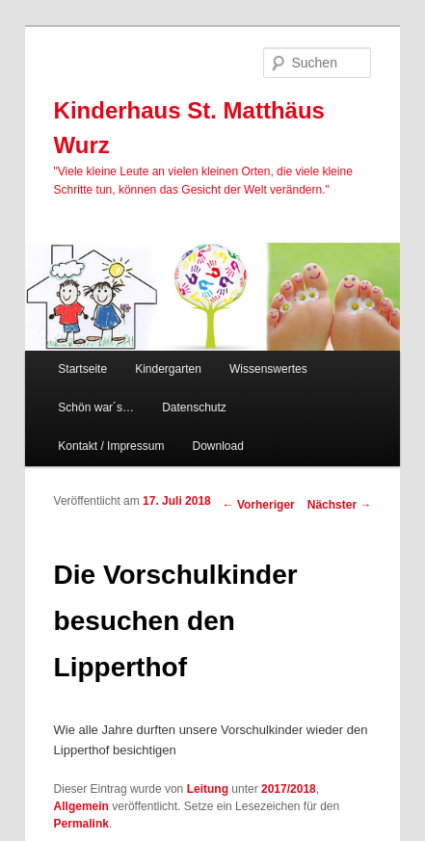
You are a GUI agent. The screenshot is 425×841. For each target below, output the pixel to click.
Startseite (82, 369)
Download (218, 446)
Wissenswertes (268, 369)
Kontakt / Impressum (111, 446)
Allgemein (81, 806)
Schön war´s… (96, 407)
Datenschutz (194, 407)
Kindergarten (168, 369)
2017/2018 (288, 789)
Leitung (207, 789)
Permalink (81, 823)
